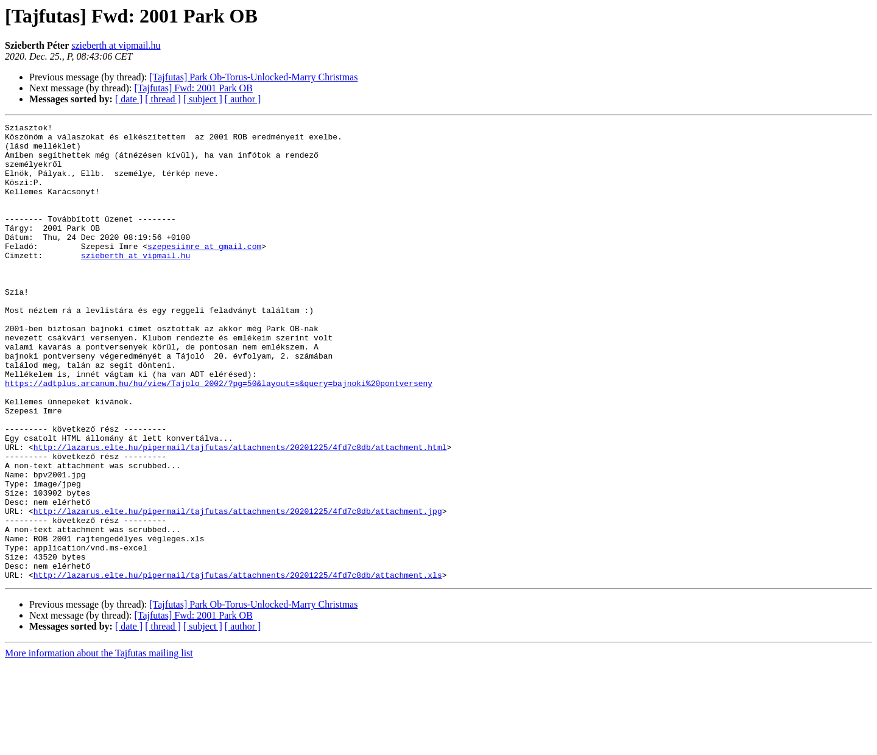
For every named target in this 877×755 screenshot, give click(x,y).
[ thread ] (163, 99)
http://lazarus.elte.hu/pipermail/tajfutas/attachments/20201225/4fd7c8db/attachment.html (240, 512)
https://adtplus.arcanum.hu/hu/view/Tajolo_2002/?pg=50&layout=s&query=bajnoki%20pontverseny (218, 435)
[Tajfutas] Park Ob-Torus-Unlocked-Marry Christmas (253, 77)
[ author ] (243, 99)
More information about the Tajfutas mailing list (99, 744)
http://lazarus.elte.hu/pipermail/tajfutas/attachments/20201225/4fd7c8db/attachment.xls (237, 666)
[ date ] (129, 99)
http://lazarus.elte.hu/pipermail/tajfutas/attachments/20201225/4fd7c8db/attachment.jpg (237, 589)
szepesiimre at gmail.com (204, 271)
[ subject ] (202, 99)
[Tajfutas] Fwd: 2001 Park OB (193, 88)
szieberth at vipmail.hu (115, 45)
